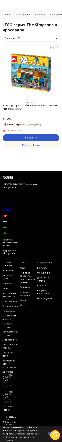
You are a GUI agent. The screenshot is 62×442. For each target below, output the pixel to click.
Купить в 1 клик (31, 145)
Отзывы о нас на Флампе (7, 206)
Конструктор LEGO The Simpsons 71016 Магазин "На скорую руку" (30, 107)
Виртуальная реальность (9, 295)
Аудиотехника (10, 339)
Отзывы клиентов (25, 293)
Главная (6, 14)
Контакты (42, 267)
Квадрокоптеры (11, 305)
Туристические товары (10, 346)
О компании (43, 272)
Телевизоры (8, 310)
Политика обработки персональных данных (27, 277)
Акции (23, 267)
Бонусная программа (43, 292)
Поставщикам (44, 298)
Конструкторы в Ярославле (30, 14)
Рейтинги (25, 287)
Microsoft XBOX (7, 277)
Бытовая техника (7, 325)
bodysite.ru (10, 253)
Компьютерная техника (10, 333)
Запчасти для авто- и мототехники (9, 363)
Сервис (23, 299)
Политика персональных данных (10, 242)
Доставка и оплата (43, 279)
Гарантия (42, 285)
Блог (22, 304)
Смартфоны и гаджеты (9, 317)
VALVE (5, 288)
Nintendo (7, 283)
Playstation (8, 270)
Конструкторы (10, 301)
